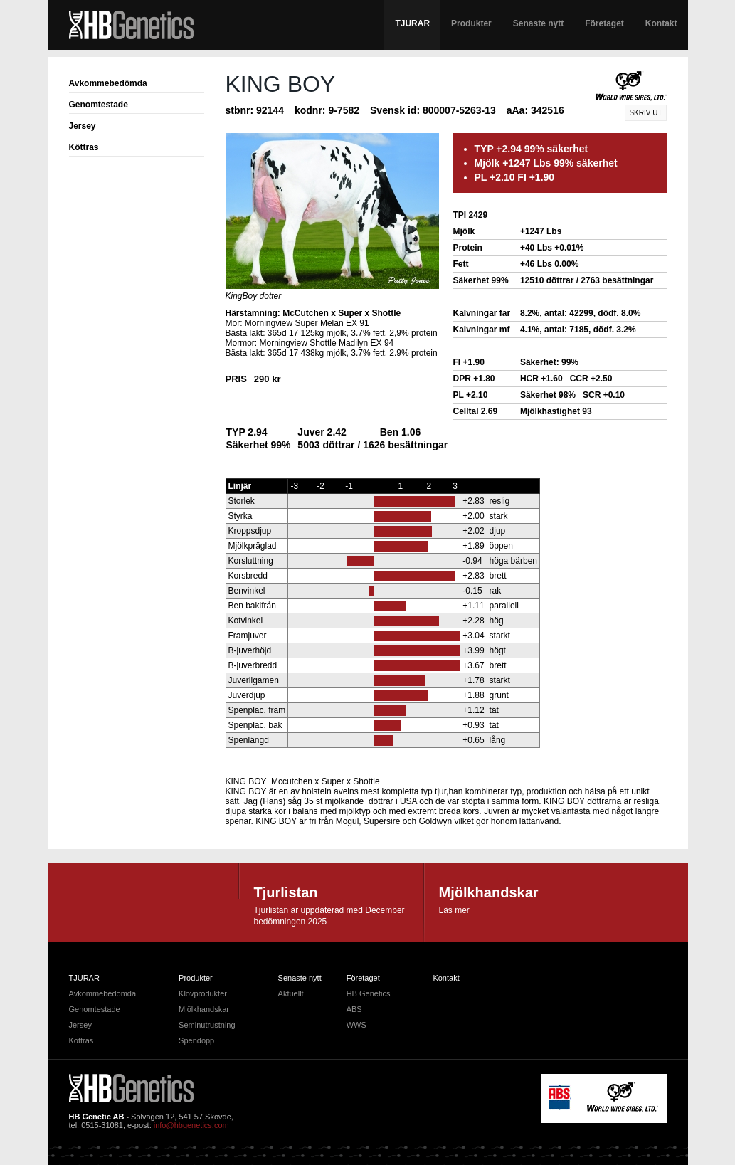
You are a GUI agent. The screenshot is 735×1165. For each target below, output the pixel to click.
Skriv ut (645, 113)
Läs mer (454, 910)
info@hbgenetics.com (191, 1125)
